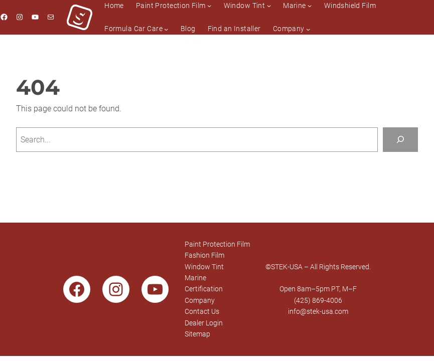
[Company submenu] (308, 29)
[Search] (400, 139)
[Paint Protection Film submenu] (209, 6)
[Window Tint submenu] (269, 6)
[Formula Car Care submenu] (166, 29)
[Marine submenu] (310, 6)
